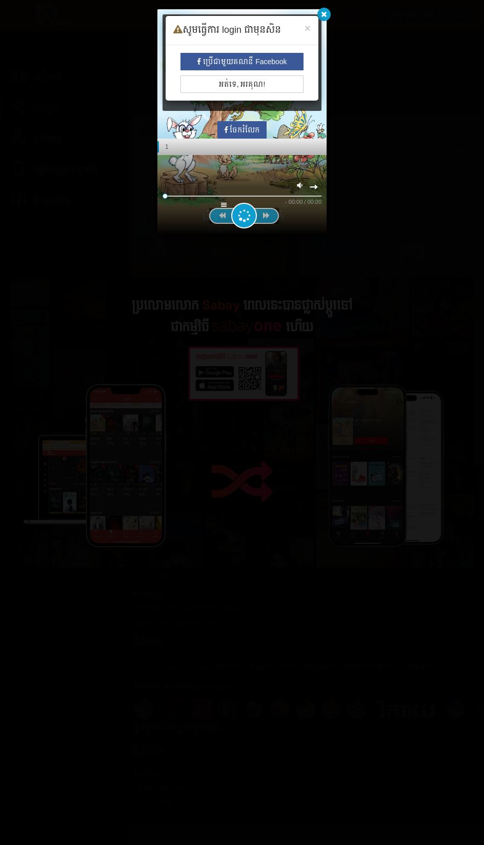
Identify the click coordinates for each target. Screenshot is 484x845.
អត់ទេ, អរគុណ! (242, 84)
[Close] (308, 28)
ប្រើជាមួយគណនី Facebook (242, 61)
